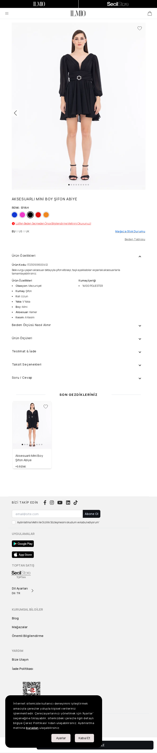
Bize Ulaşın (20, 659)
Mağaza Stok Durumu (130, 231)
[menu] (7, 13)
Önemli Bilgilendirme (27, 636)
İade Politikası (22, 669)
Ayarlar (61, 738)
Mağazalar (20, 627)
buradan (32, 728)
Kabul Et (84, 738)
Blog (15, 618)
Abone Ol (91, 514)
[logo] (77, 13)
